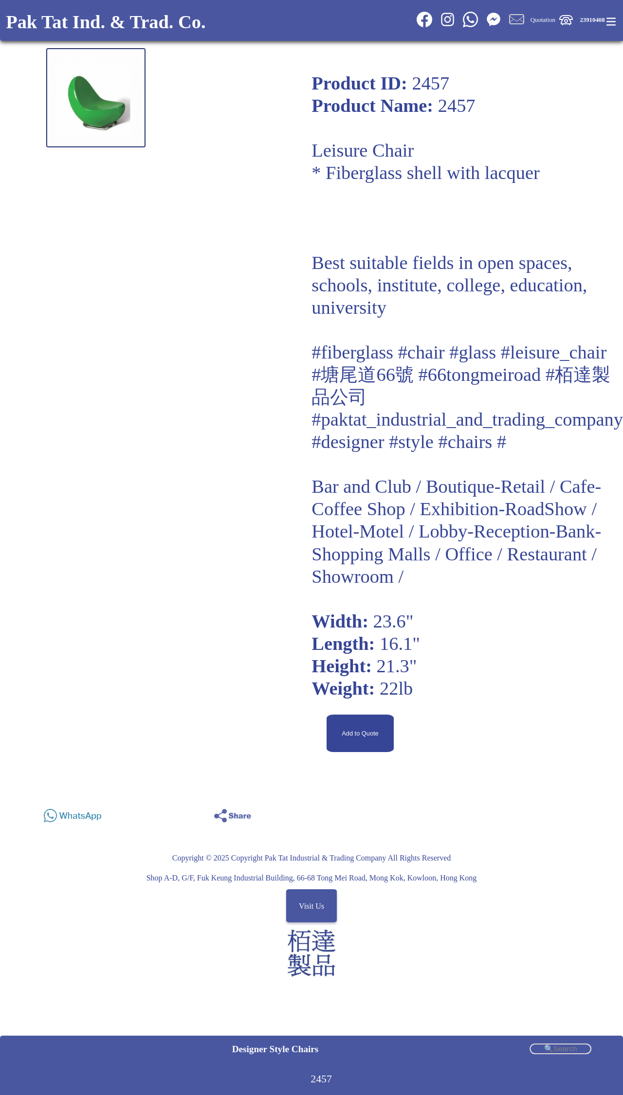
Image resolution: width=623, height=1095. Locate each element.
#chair (421, 352)
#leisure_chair (553, 352)
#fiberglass (352, 352)
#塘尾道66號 (363, 374)
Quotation (543, 20)
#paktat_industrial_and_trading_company (467, 419)
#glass (472, 352)
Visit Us (311, 905)
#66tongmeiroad (480, 374)
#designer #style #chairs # (409, 441)
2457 (321, 1079)
